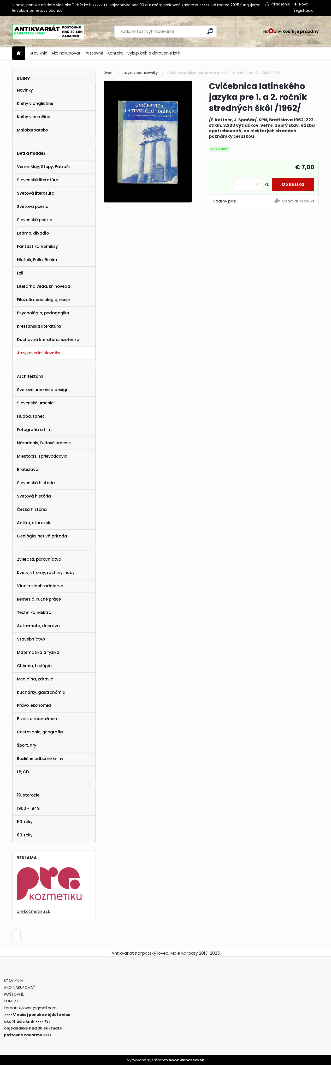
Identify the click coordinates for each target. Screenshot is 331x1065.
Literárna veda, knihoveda (43, 286)
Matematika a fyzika (38, 652)
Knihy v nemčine (33, 116)
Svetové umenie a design (43, 389)
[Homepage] (18, 53)
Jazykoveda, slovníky (38, 353)
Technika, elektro (34, 612)
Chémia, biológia (34, 665)
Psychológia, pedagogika (43, 313)
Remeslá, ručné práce (39, 599)
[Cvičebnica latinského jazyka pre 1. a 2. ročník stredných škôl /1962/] (148, 141)
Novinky (25, 90)
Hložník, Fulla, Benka (37, 259)
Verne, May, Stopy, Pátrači (43, 166)
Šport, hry (26, 745)
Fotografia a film (34, 429)
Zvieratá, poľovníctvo (39, 559)
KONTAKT (12, 1001)
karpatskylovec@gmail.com (30, 1007)
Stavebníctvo (31, 639)
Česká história (32, 509)
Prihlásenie (280, 4)
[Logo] (48, 32)
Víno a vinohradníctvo (40, 586)
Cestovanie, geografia (40, 732)
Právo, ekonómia (34, 705)
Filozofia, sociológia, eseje (43, 299)
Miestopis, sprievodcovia (42, 456)
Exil (20, 273)
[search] (210, 31)
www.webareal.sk (186, 1060)
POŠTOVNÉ (14, 994)
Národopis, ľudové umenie (44, 443)
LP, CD (23, 772)
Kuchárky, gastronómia (41, 692)
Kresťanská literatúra (39, 326)
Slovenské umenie (35, 403)
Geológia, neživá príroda (42, 536)
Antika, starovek (33, 522)
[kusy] (247, 184)
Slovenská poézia (34, 220)
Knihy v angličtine (35, 103)
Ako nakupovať (65, 53)
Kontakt (115, 53)
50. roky (25, 821)
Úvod (108, 72)
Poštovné (94, 53)
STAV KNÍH (14, 980)
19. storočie (28, 795)
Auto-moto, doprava (38, 626)
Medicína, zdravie (35, 679)
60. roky (25, 835)
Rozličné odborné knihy (40, 758)
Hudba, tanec (31, 416)
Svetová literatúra (36, 193)
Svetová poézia (33, 206)
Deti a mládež (31, 153)
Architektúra (30, 376)
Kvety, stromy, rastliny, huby (46, 572)
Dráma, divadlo (33, 233)
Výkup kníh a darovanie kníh (154, 53)
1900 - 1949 (28, 808)
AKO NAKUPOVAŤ (19, 987)
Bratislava (27, 469)
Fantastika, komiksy (37, 246)
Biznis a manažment (38, 718)
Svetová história (34, 496)
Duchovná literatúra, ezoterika (48, 339)
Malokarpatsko (32, 130)
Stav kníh (38, 53)
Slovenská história (36, 483)
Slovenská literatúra (37, 180)
